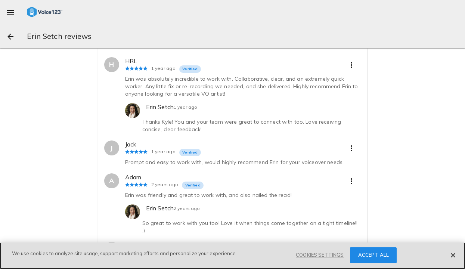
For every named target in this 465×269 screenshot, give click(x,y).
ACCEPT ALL (373, 255)
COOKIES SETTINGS (320, 255)
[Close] (453, 255)
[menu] (10, 11)
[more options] (351, 64)
